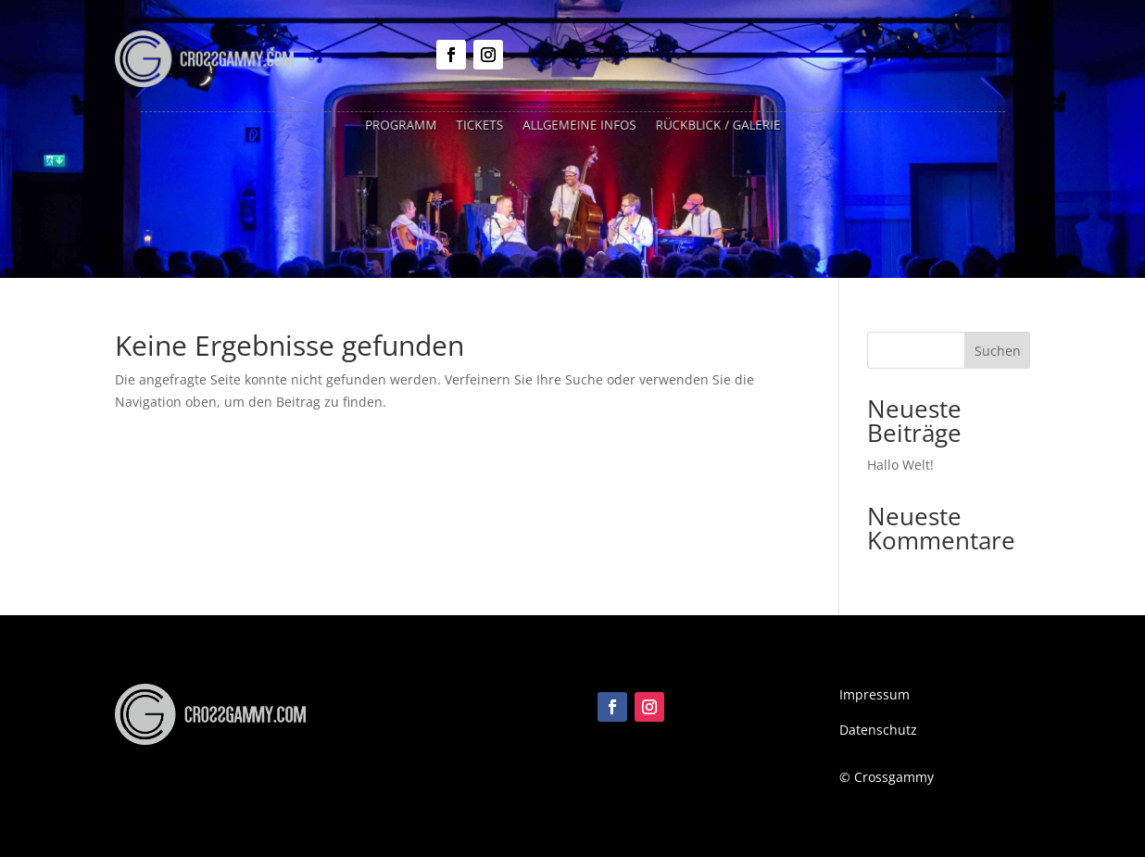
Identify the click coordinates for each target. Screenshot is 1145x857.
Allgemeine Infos (578, 126)
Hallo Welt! (900, 464)
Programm (411, 126)
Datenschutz (878, 729)
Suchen (998, 350)
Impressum (874, 694)
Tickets (485, 126)
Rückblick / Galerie (708, 126)
